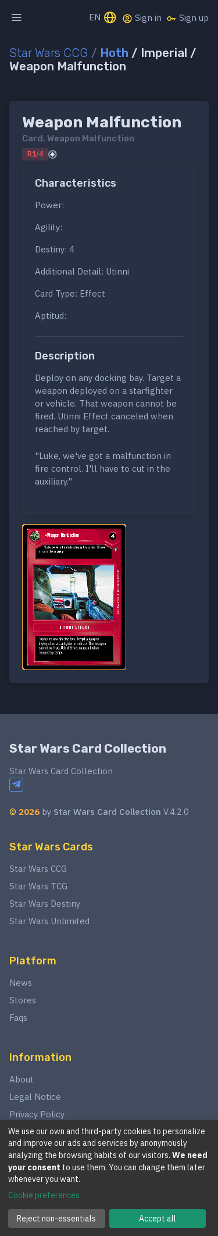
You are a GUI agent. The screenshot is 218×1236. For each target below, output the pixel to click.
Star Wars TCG (38, 886)
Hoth (114, 53)
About (21, 1079)
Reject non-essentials (56, 1218)
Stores (22, 1000)
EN (103, 18)
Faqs (18, 1017)
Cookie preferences (44, 1195)
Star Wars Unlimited (49, 921)
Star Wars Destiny (44, 903)
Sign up (187, 18)
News (20, 982)
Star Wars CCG (48, 53)
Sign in (142, 18)
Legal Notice (35, 1096)
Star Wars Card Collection (87, 749)
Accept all (157, 1218)
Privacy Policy (37, 1114)
